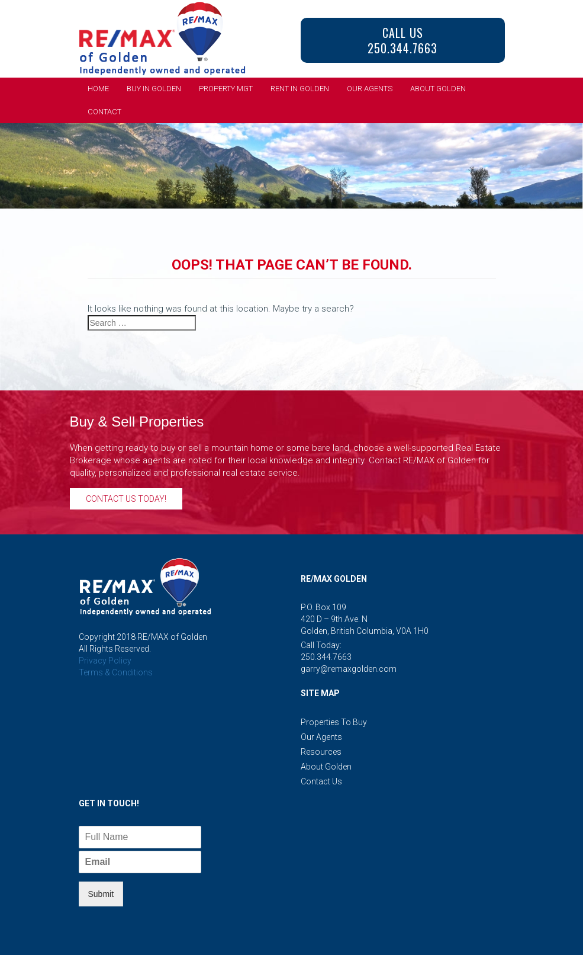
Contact (104, 111)
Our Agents (369, 88)
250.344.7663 (326, 657)
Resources (321, 752)
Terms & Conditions (116, 672)
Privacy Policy (105, 660)
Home (98, 88)
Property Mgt (226, 88)
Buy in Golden (154, 88)
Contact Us (321, 781)
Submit (101, 894)
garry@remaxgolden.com (349, 669)
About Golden (438, 88)
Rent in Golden (299, 88)
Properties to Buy (334, 722)
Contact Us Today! (126, 499)
